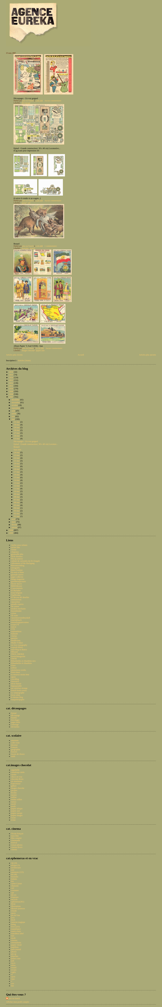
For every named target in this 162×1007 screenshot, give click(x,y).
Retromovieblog (17, 565)
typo (13, 979)
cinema (14, 849)
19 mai (17, 466)
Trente (13, 550)
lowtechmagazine (18, 656)
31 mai (17, 422)
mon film (15, 836)
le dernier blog (17, 697)
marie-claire (16, 931)
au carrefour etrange (19, 688)
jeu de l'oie (15, 915)
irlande (14, 911)
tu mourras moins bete (20, 674)
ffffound (14, 652)
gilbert (13, 786)
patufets (14, 638)
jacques (14, 790)
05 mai (17, 505)
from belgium (16, 593)
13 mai (17, 483)
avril (14, 519)
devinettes (15, 727)
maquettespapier (17, 699)
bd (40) (14, 874)
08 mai (17, 497)
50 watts (14, 615)
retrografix (15, 568)
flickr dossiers (17, 556)
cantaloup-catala (17, 772)
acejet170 (15, 625)
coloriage (15, 724)
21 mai (17, 461)
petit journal (16, 949)
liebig (13, 924)
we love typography (19, 645)
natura (13, 802)
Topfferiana (16, 595)
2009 (11, 391)
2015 (11, 375)
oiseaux (14, 940)
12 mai (17, 486)
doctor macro (16, 584)
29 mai (17, 427)
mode (13, 938)
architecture (16, 868)
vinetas (14, 636)
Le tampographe (17, 693)
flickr (13, 904)
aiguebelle (15, 770)
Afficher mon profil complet (17, 1002)
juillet (14, 414)
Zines (13, 665)
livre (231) (15, 927)
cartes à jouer (16, 883)
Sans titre (17, 450)
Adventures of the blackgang (22, 563)
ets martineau (16, 781)
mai (13, 419)
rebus (13, 965)
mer (12, 936)
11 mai (17, 488)
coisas (13, 613)
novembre (16, 402)
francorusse (16, 784)
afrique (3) (15, 865)
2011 (11, 386)
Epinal (13, 713)
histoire (14, 752)
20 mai (17, 463)
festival (14, 843)
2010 (11, 389)
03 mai (17, 511)
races (13, 963)
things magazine (17, 579)
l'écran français (17, 833)
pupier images (17, 815)
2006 (11, 530)
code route (15, 743)
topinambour (16, 631)
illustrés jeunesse (18, 908)
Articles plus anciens (147, 355)
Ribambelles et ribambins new (23, 661)
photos (14, 952)
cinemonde (15, 840)
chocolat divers (17, 779)
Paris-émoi (15, 672)
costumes (15, 890)
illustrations (16, 906)
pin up (13, 954)
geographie (15, 749)
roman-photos (16, 845)
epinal (24, 203)
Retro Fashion (17, 570)
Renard (16, 447)
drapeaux (15, 897)
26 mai (17, 436)
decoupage (15, 715)
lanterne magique (18, 922)
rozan (13, 818)
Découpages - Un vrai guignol (26, 441)
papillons (15, 947)
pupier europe (16, 813)
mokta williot (16, 799)
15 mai (17, 477)
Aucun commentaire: (53, 101)
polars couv (16, 958)
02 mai (17, 513)
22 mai (17, 458)
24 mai (17, 452)
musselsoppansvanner (20, 622)
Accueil (81, 355)
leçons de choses (18, 754)
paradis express (17, 604)
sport (13, 977)
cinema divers (16, 847)
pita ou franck (14, 998)
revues (13, 970)
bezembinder (16, 611)
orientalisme (16, 943)
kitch (13, 920)
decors (13, 895)
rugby (13, 972)
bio (12, 881)
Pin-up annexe (17, 559)
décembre (16, 400)
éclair (13, 820)
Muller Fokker (17, 643)
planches (14, 956)
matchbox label (17, 933)
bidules (14, 879)
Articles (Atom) (24, 360)
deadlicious (15, 640)
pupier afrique (17, 808)
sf (12, 974)
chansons (15, 886)
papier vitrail (16, 945)
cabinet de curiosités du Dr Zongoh (25, 561)
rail (29, 203)
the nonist (15, 606)
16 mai (17, 475)
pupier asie (40, 350)
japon (13, 677)
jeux (13, 918)
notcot (13, 627)
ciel (12, 888)
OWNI (14, 659)
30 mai (17, 425)
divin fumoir (16, 684)
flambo (14, 718)
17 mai (17, 472)
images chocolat (28, 350)
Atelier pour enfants (19, 545)
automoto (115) (17, 872)
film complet (16, 838)
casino (13, 774)
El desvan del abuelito (20, 597)
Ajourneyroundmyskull (20, 618)
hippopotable (16, 686)
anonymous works (18, 670)
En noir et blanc (17, 572)
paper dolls (15, 722)
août (14, 411)
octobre (15, 405)
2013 (11, 380)
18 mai (17, 469)
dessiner (14, 745)
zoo (12, 983)
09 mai (17, 494)
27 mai (17, 433)
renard (32, 248)
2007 (11, 397)
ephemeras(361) (17, 902)
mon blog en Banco (19, 649)
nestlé (13, 804)
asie (12, 870)
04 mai (17, 508)
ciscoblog (15, 679)
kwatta (14, 793)
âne (12, 986)
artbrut (14, 668)
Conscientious (17, 588)
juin (13, 416)
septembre (16, 408)
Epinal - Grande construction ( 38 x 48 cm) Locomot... (36, 444)
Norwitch (15, 681)
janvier (15, 527)
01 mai (17, 516)
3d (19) (14, 863)
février (15, 525)
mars (14, 522)
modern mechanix (18, 609)
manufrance (16, 929)
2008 (11, 394)
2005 (11, 533)
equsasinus (15, 602)
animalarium (16, 600)
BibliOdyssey (16, 586)
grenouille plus (17, 554)
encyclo (14, 899)
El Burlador (16, 590)
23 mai (17, 455)
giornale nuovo (17, 575)
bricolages (15, 720)
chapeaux (15, 552)
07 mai (17, 500)
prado (13, 806)
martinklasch (16, 620)
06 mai (17, 502)
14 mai (17, 480)
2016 (11, 372)
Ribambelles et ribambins (21, 663)
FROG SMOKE (17, 654)
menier (14, 795)
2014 (11, 377)
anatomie (15, 740)
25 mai (17, 439)
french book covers (19, 690)
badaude (14, 634)
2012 (11, 383)
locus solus (15, 695)
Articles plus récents (14, 355)
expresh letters (17, 647)
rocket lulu (15, 547)
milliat (13, 797)
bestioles (25, 248)
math (13, 756)
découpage (26, 103)
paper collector (17, 577)
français (14, 747)
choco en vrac (16, 777)
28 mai (17, 430)
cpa (12, 893)
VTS (13, 629)
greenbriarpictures (18, 581)
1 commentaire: (51, 246)
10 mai (17, 491)
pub (12, 961)
